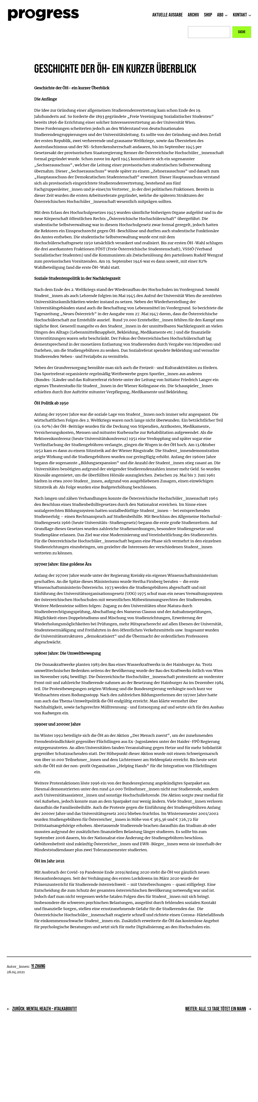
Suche (242, 32)
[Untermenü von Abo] (226, 15)
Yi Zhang (38, 966)
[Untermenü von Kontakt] (249, 15)
